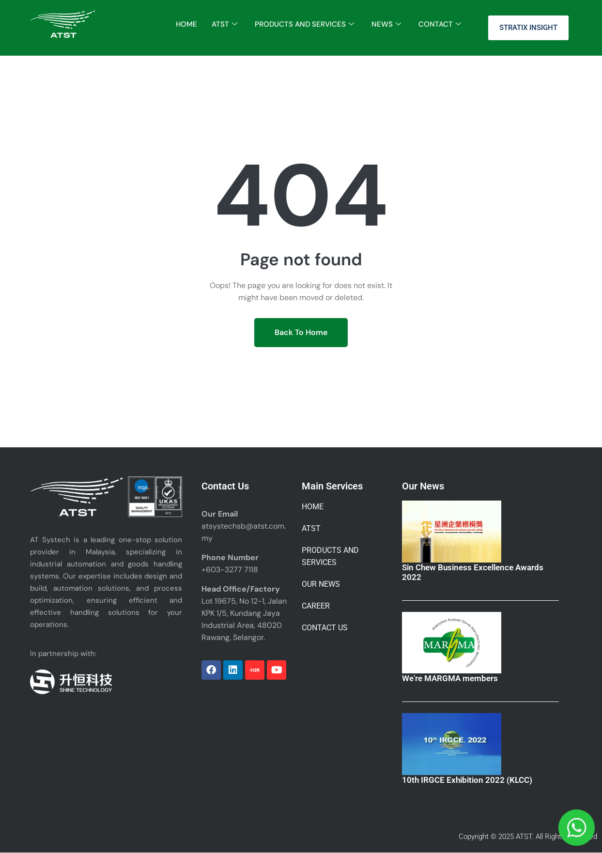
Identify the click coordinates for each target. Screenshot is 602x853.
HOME (186, 24)
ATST (224, 24)
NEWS (386, 24)
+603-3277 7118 (229, 569)
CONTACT (439, 24)
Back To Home (301, 332)
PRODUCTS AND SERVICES (304, 24)
